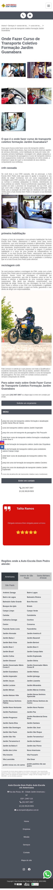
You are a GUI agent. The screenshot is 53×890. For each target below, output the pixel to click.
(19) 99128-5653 (26, 491)
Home (26, 821)
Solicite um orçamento (26, 403)
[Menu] (48, 6)
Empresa (26, 829)
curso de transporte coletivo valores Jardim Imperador (22, 428)
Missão (26, 837)
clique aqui (28, 395)
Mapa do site (26, 860)
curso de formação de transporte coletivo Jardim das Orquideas (26, 444)
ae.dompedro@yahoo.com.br (26, 810)
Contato (26, 852)
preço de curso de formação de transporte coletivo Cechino (24, 463)
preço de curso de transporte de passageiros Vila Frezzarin (24, 433)
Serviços (26, 845)
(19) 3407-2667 (16, 395)
